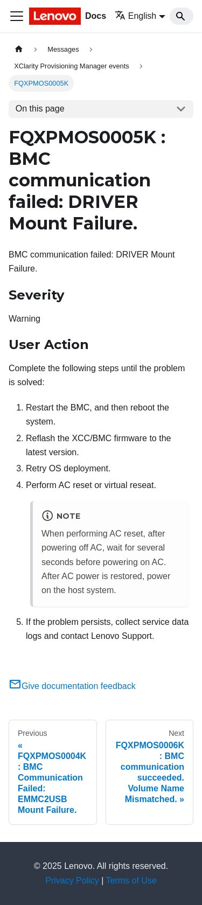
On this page (40, 108)
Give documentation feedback (72, 686)
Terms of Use (131, 880)
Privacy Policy (72, 880)
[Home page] (19, 49)
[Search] (181, 16)
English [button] (135, 15)
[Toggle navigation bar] (17, 16)
